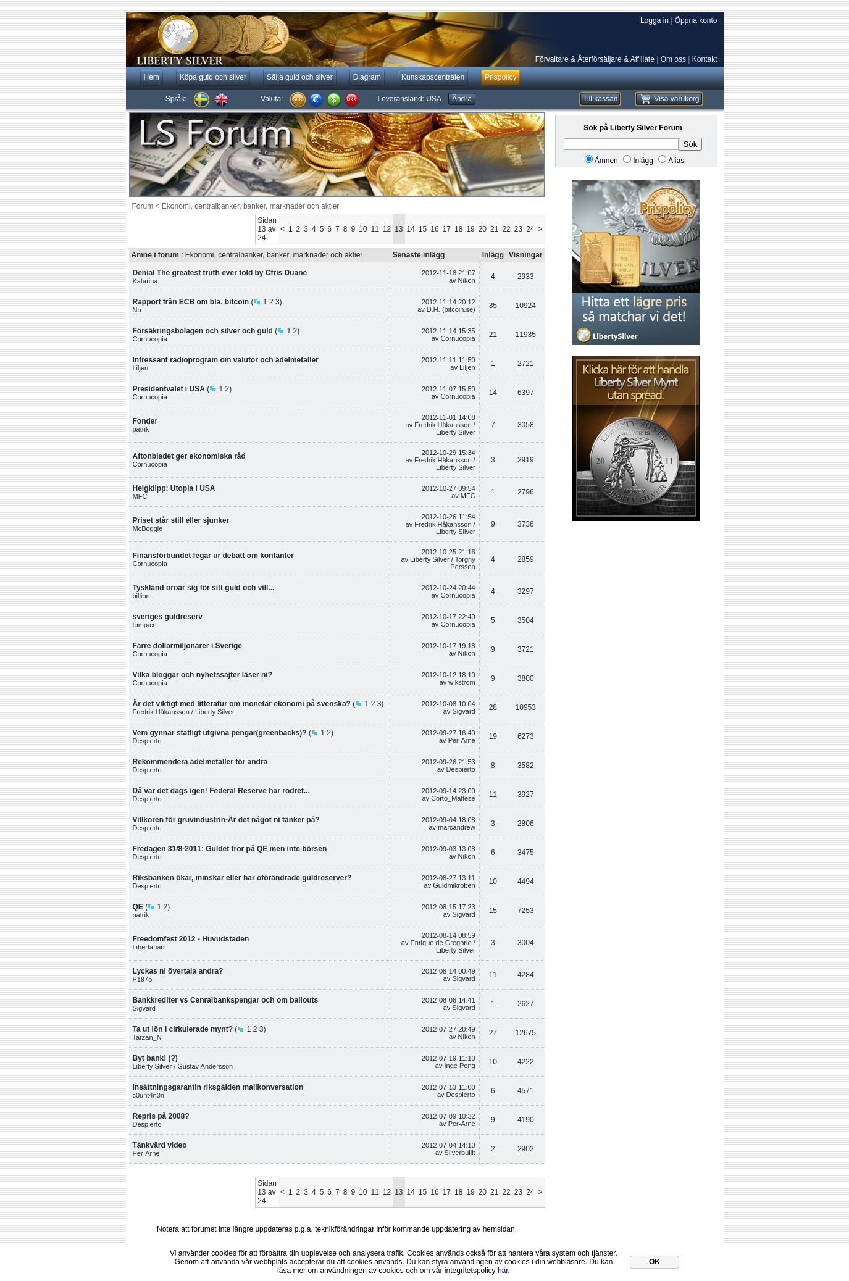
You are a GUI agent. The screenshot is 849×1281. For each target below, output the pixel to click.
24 (530, 229)
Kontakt (704, 59)
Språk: (176, 98)
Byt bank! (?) (155, 1058)
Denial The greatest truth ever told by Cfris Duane (220, 273)
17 (447, 229)
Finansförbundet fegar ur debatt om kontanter (213, 555)
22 (506, 229)
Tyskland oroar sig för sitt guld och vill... (204, 587)
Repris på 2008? (161, 1116)
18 (458, 229)
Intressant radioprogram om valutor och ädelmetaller (226, 360)
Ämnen (606, 160)
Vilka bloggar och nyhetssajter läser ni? (203, 674)
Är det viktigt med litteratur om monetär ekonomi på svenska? (242, 703)
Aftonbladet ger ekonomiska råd (189, 456)
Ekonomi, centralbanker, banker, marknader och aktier (250, 206)
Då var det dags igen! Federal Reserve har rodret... (221, 791)
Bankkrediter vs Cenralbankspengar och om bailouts (226, 1000)
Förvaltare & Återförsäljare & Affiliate (595, 59)
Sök (691, 144)
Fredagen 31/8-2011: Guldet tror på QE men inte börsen (230, 849)
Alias (676, 160)
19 (470, 229)
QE (138, 907)
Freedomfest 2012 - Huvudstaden (191, 939)
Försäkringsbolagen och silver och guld (203, 331)
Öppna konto (696, 20)
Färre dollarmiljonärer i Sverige (187, 645)
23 (518, 229)
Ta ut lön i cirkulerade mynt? (183, 1029)
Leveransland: (409, 98)
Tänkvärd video (160, 1145)
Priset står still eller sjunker (181, 520)
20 (483, 229)
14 (411, 229)
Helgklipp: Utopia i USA (174, 488)
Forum (143, 206)
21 (494, 229)
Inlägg (643, 160)
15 (423, 229)
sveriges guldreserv (168, 616)
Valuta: (272, 98)
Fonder (145, 421)
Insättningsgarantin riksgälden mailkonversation (218, 1087)
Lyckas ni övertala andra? (178, 971)
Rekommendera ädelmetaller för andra (200, 761)
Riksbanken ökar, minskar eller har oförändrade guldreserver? (242, 878)
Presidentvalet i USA (169, 389)
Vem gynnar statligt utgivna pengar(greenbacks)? (220, 732)
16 (434, 229)
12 (387, 229)
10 (363, 229)
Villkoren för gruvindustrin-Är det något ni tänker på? (226, 820)
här (503, 1270)
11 (374, 229)
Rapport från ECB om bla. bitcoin (191, 302)
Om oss (673, 59)
